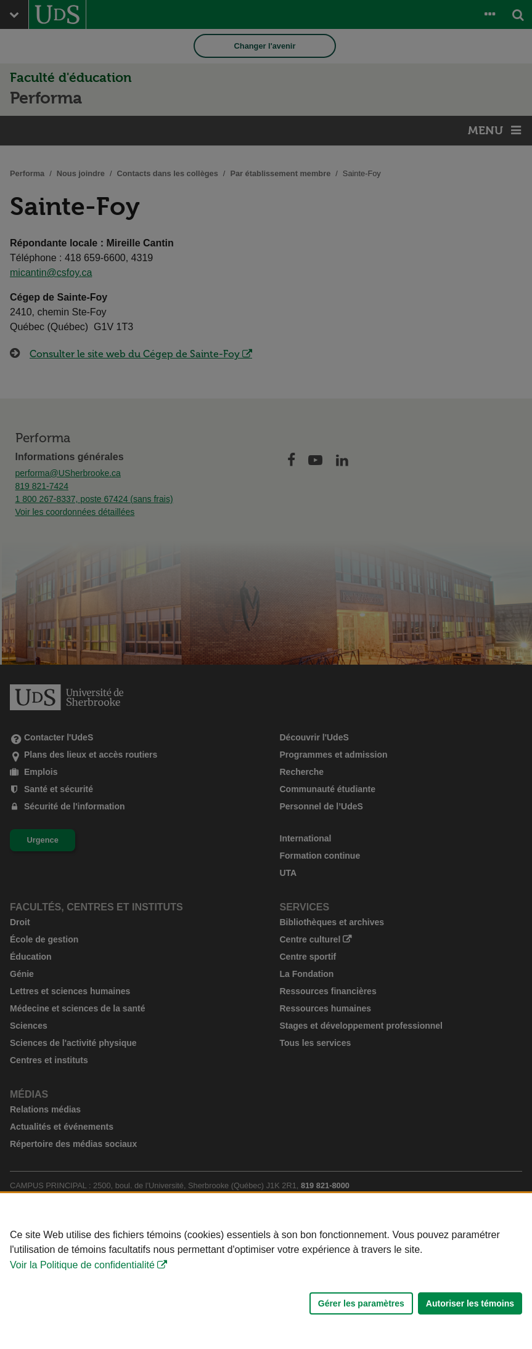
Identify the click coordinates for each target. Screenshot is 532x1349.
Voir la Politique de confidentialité (82, 1265)
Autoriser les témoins (470, 1303)
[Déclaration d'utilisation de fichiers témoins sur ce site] (266, 1271)
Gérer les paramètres (361, 1303)
